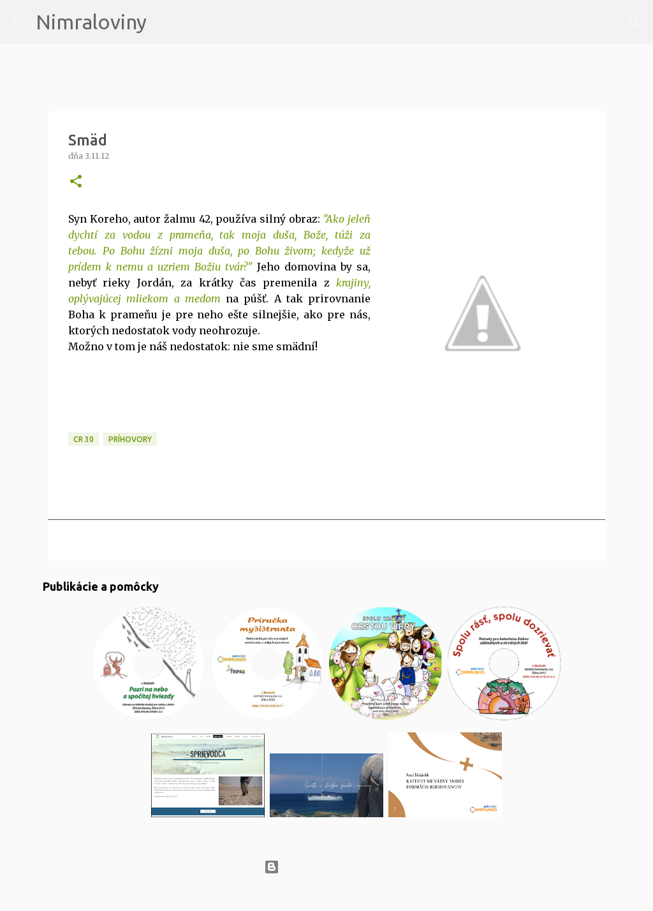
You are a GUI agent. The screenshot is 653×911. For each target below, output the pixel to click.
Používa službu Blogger (326, 867)
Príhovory (130, 439)
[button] (76, 182)
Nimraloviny (91, 21)
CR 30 (83, 439)
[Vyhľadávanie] (164, 22)
